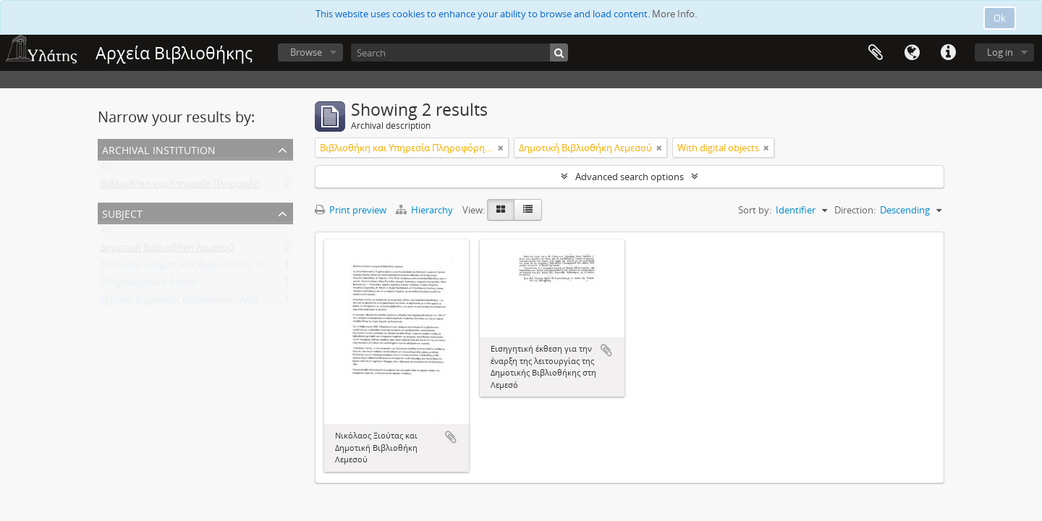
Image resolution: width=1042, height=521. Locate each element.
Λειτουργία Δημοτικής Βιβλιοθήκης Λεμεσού (197, 267)
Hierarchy (425, 209)
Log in (1000, 52)
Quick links (948, 53)
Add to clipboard (451, 437)
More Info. (674, 13)
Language (912, 53)
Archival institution (159, 148)
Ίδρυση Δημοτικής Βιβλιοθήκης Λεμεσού (189, 302)
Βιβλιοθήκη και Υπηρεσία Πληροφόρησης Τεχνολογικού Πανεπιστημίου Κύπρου (275, 186)
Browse (306, 52)
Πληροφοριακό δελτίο (149, 285)
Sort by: (754, 209)
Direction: (855, 209)
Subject (122, 212)
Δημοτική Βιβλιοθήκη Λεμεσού (167, 250)
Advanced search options (629, 176)
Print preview (350, 209)
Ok (1000, 18)
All (106, 169)
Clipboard (875, 53)
